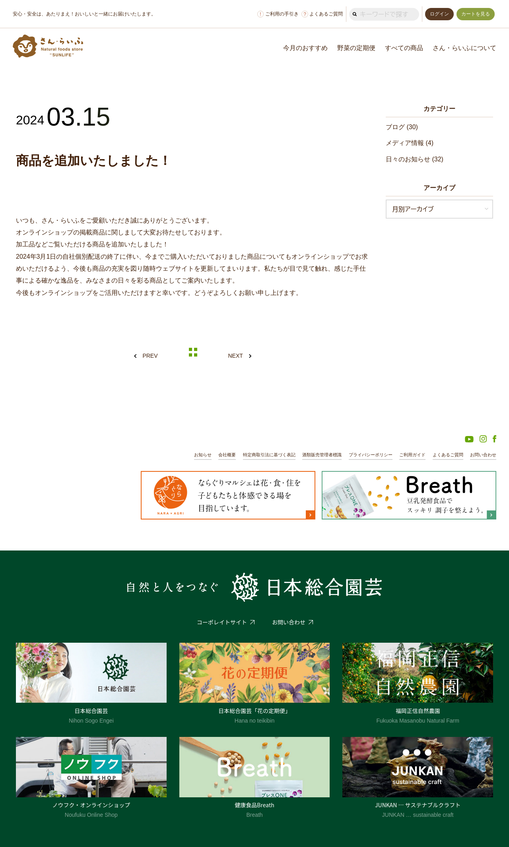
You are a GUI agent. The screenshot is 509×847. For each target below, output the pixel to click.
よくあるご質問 (322, 14)
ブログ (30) (402, 127)
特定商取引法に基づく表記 (269, 454)
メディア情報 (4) (409, 143)
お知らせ (203, 454)
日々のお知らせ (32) (414, 159)
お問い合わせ (483, 454)
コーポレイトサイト (222, 622)
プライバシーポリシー (370, 454)
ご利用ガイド (412, 454)
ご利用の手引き (278, 14)
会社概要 (227, 454)
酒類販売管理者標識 (322, 454)
